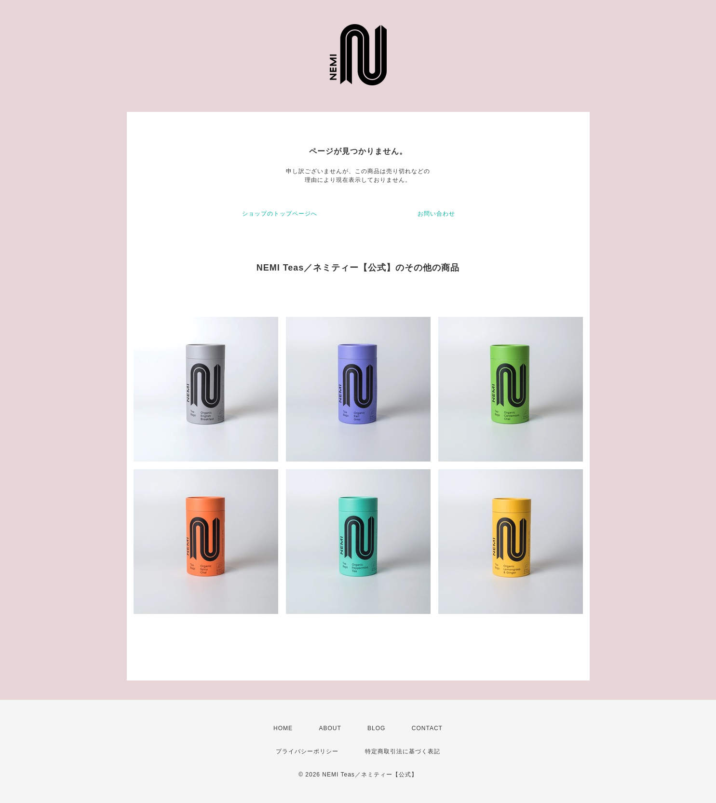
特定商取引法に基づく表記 (402, 751)
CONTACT (427, 728)
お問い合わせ (436, 213)
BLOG (376, 728)
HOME (283, 728)
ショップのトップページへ (279, 213)
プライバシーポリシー (307, 751)
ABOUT (330, 728)
